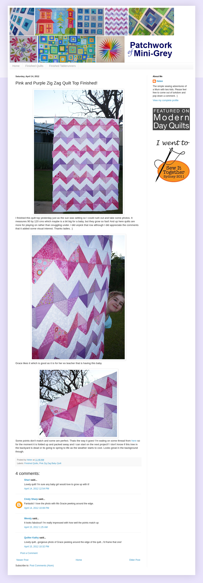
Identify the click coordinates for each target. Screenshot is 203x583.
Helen (160, 81)
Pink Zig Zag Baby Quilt (50, 463)
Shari (27, 480)
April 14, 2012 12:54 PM (36, 488)
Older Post (134, 560)
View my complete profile (165, 100)
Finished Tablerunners (62, 65)
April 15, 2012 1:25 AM (36, 527)
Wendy (28, 518)
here (133, 440)
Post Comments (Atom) (42, 565)
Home (16, 65)
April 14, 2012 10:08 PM (36, 508)
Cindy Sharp (31, 499)
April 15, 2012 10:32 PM (36, 546)
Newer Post (22, 560)
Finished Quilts (34, 65)
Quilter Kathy (31, 537)
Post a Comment (29, 553)
